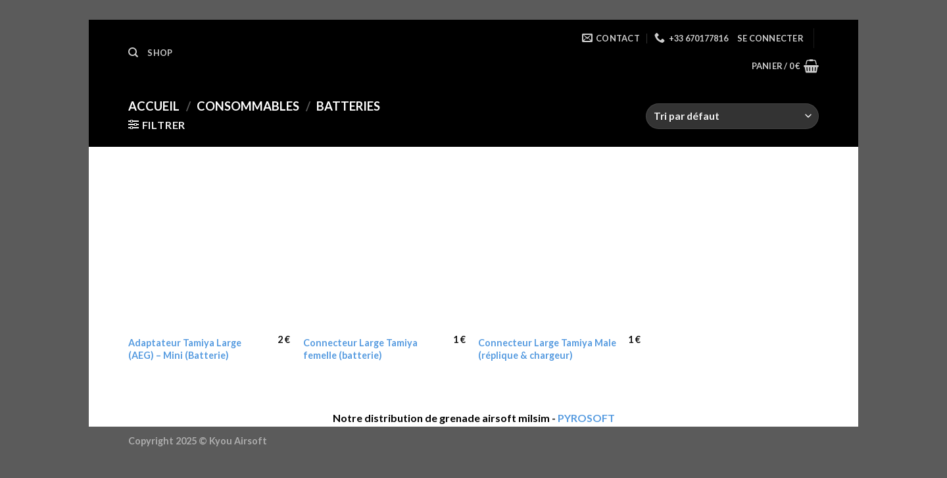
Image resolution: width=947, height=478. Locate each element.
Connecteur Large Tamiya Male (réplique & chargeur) (547, 349)
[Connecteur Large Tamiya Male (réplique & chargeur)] (559, 248)
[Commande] (732, 116)
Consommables (248, 106)
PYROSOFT (586, 418)
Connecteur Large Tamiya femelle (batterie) (360, 349)
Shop (159, 52)
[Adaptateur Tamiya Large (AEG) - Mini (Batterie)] (209, 248)
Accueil (154, 106)
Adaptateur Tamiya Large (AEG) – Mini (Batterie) (184, 349)
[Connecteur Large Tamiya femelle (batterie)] (384, 248)
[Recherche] (133, 52)
